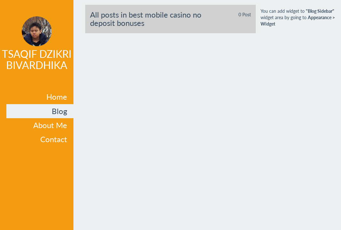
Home (56, 96)
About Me (50, 125)
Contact (53, 139)
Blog (59, 111)
